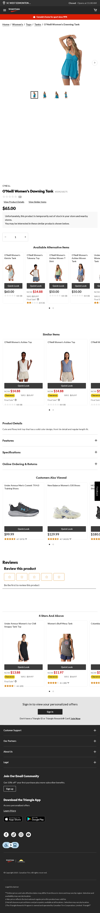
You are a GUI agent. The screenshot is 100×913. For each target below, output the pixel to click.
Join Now (75, 718)
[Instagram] (21, 834)
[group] (12, 395)
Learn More (10, 810)
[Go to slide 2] (45, 95)
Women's (17, 24)
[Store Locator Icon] (4, 3)
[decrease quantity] (5, 237)
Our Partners (50, 741)
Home (5, 24)
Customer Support (50, 730)
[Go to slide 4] (66, 95)
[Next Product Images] (95, 63)
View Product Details (14, 202)
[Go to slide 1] (34, 95)
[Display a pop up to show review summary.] (25, 539)
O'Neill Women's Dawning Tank (27, 191)
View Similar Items (37, 202)
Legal (50, 762)
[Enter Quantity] (15, 237)
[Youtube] (28, 834)
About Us (50, 751)
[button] (13, 286)
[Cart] (95, 10)
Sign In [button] (50, 711)
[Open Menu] (4, 10)
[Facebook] (6, 834)
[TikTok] (13, 834)
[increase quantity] (25, 237)
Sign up (9, 789)
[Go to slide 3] (55, 95)
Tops (29, 24)
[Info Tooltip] (38, 299)
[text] (13, 296)
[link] (13, 196)
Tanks (37, 24)
